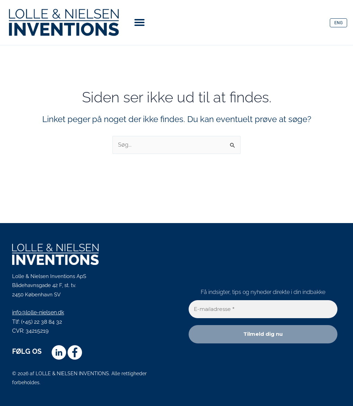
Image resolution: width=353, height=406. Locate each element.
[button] (139, 22)
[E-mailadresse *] (263, 309)
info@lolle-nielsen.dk (38, 312)
